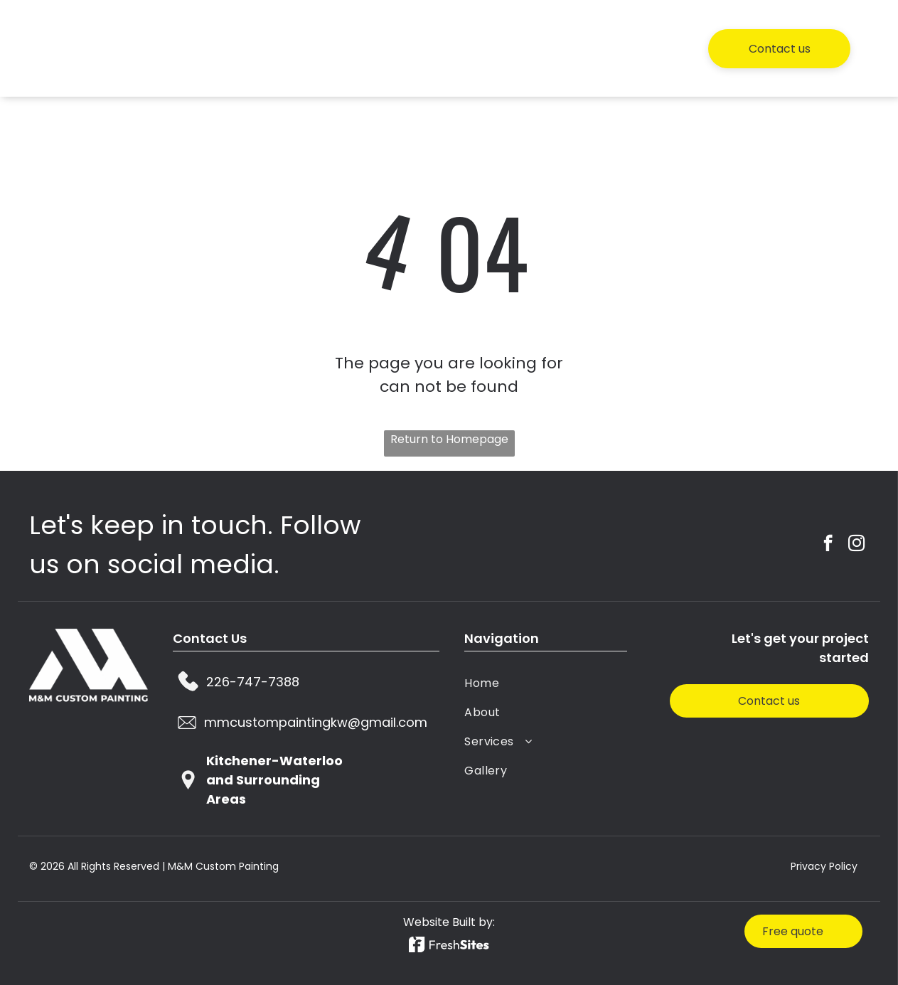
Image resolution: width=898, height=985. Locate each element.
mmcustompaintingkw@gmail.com (315, 722)
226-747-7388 (252, 682)
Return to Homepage (449, 439)
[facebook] (828, 545)
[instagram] (856, 545)
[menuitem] (425, 48)
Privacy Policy (824, 866)
